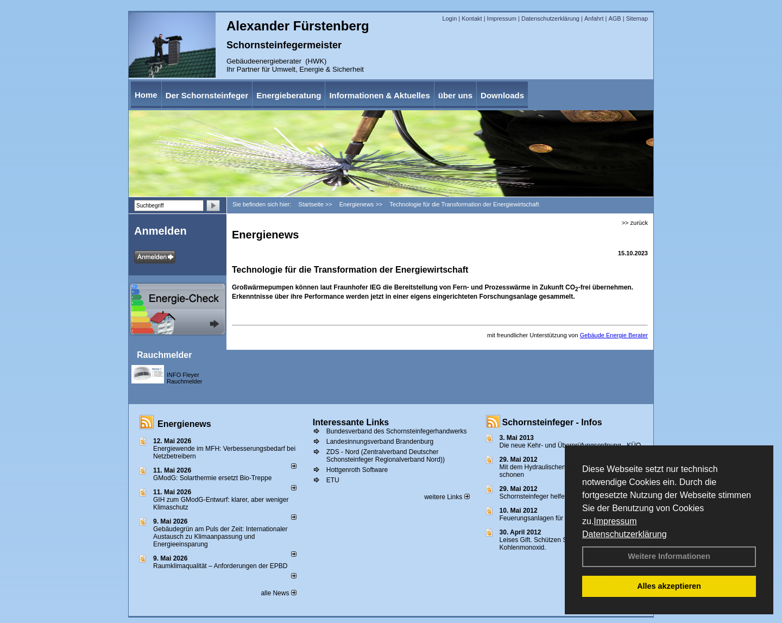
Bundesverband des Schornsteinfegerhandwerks (396, 431)
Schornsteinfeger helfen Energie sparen (557, 496)
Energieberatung (288, 95)
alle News (278, 593)
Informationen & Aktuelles (379, 95)
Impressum (615, 521)
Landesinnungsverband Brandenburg (380, 441)
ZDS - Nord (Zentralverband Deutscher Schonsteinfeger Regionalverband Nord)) (385, 455)
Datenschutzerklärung (624, 534)
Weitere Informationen (669, 556)
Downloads (502, 95)
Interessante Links (351, 422)
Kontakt (472, 18)
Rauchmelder (164, 355)
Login (449, 18)
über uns (455, 95)
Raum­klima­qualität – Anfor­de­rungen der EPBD (220, 566)
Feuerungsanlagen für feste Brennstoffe (557, 518)
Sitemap (637, 18)
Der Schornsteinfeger (207, 95)
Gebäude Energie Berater (614, 335)
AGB (614, 18)
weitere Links (446, 497)
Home (146, 94)
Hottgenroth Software (357, 470)
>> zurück (635, 222)
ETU (332, 480)
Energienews (184, 424)
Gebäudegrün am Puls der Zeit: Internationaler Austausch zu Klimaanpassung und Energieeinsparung (220, 536)
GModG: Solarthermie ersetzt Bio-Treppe (212, 478)
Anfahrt (593, 18)
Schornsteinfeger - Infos (552, 422)
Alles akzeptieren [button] (669, 586)
